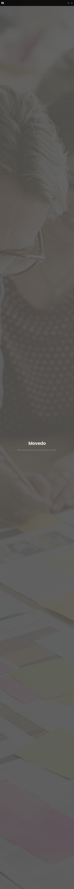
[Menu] (71, 3)
